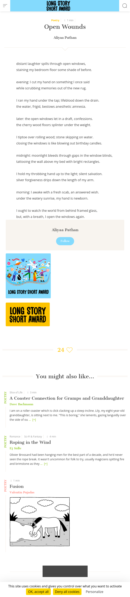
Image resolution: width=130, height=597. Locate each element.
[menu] (5, 5)
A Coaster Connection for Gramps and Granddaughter (67, 398)
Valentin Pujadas (22, 492)
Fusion (17, 486)
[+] (34, 420)
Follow (65, 241)
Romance (15, 436)
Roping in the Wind (30, 442)
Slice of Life (16, 392)
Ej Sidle (15, 448)
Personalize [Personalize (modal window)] (94, 591)
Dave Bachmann (21, 404)
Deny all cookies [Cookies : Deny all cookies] (67, 591)
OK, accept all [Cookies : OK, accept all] (38, 591)
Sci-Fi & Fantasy (33, 436)
